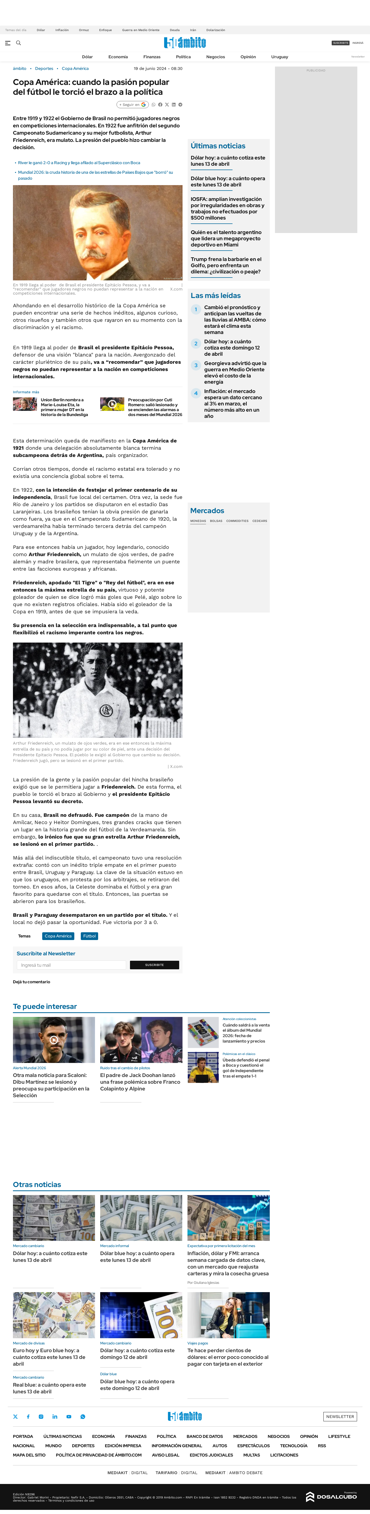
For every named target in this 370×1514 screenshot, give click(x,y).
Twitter (15, 1417)
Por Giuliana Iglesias (203, 1282)
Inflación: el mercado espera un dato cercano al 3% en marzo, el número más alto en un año (233, 403)
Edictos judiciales (211, 1455)
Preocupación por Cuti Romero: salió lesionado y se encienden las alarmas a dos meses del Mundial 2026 (155, 407)
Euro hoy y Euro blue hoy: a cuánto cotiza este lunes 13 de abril (49, 1357)
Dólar (41, 30)
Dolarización (215, 30)
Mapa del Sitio (29, 1455)
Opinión (248, 57)
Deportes (44, 69)
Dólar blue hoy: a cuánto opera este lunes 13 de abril (228, 181)
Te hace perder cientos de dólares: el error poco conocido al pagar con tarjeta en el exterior (228, 1357)
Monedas (198, 521)
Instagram (41, 1416)
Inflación (62, 30)
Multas (251, 1455)
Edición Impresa (123, 1446)
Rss (322, 1446)
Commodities (237, 521)
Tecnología (294, 1446)
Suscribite (154, 965)
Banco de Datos (205, 1436)
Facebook (28, 1416)
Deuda (175, 30)
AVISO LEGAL (165, 1455)
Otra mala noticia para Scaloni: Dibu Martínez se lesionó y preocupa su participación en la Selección (51, 1085)
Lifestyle (339, 1436)
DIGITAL (127, 1472)
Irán (193, 30)
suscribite (340, 42)
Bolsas (216, 521)
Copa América (75, 69)
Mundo (53, 1446)
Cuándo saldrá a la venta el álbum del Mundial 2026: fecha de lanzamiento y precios (246, 1033)
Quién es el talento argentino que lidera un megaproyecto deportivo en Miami (226, 238)
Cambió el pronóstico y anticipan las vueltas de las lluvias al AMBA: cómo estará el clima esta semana (235, 320)
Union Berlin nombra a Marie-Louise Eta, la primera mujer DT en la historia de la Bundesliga (64, 407)
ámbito (19, 69)
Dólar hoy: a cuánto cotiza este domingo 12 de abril (232, 347)
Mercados (245, 1436)
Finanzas (152, 57)
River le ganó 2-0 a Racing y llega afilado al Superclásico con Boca (79, 162)
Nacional (24, 1446)
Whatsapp (83, 1416)
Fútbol (89, 936)
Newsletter (358, 56)
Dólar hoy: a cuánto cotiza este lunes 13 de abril (228, 160)
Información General (177, 1446)
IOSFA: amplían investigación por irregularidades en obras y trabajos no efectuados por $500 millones (228, 208)
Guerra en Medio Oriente (140, 30)
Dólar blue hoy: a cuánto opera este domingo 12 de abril (137, 1385)
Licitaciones (284, 1455)
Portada (23, 1436)
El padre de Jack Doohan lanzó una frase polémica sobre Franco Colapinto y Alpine (140, 1082)
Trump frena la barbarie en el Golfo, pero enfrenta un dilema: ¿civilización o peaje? (226, 265)
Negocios (215, 57)
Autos (220, 1446)
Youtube (68, 1417)
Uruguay (279, 57)
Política (183, 57)
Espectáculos (253, 1446)
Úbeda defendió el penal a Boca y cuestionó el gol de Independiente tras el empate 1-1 (246, 1068)
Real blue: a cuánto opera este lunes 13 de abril (49, 1388)
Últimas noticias (62, 1436)
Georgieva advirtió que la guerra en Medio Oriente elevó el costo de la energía (235, 372)
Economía (118, 57)
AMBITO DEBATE (234, 1472)
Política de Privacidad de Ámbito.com (99, 1455)
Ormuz (84, 30)
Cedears (259, 521)
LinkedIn (55, 1416)
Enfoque (105, 30)
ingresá (358, 42)
